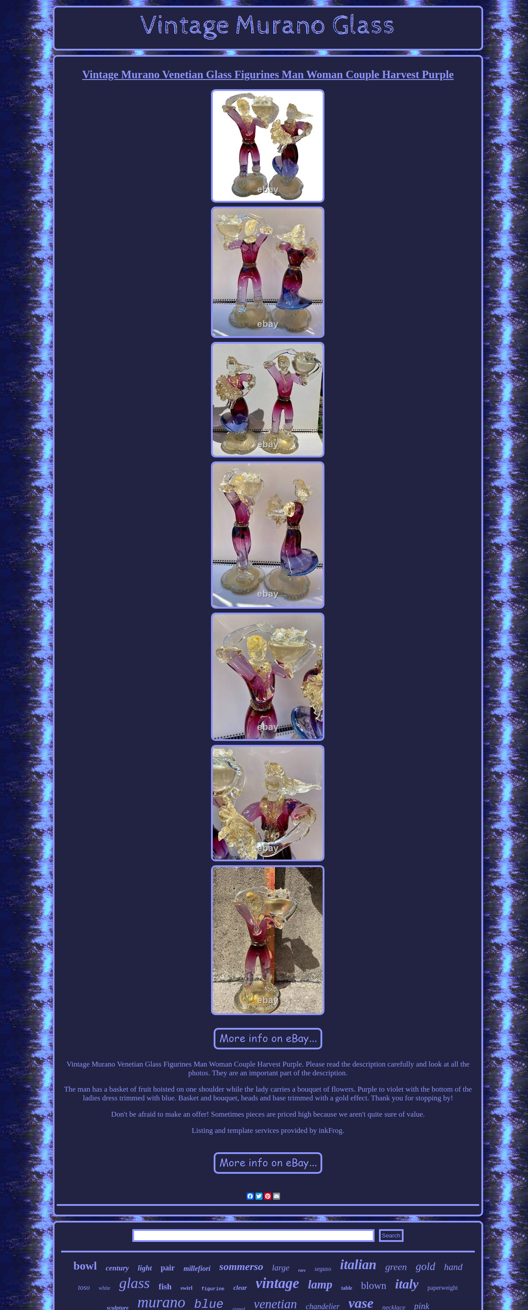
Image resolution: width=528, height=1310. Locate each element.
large (280, 1267)
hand (453, 1267)
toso (84, 1287)
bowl (85, 1265)
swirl (186, 1288)
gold (425, 1266)
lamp (320, 1284)
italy (407, 1284)
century (117, 1268)
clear (240, 1287)
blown (373, 1285)
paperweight (442, 1288)
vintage (277, 1283)
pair (167, 1267)
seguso (322, 1269)
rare (302, 1270)
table (346, 1288)
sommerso (241, 1266)
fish (165, 1286)
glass (134, 1283)
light (145, 1268)
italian (358, 1264)
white (104, 1288)
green (396, 1266)
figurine (213, 1289)
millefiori (196, 1268)
